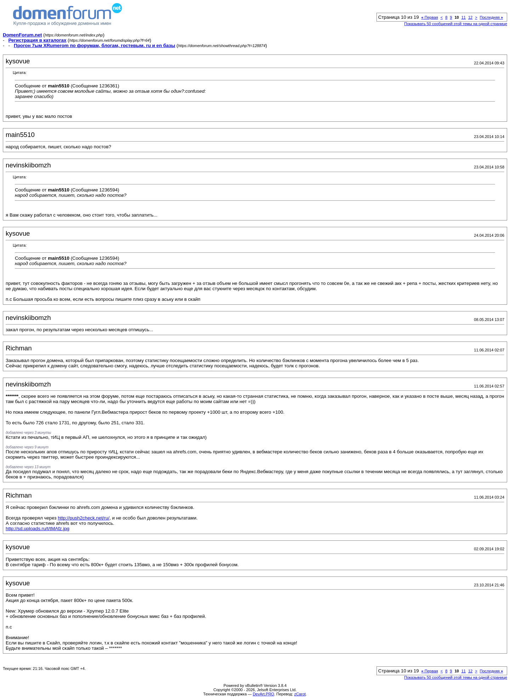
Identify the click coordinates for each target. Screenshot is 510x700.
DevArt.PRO (263, 694)
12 (470, 17)
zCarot (300, 694)
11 (463, 17)
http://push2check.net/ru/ (83, 518)
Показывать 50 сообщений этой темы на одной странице (455, 24)
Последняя (491, 17)
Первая (429, 17)
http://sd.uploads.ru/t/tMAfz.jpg (37, 528)
